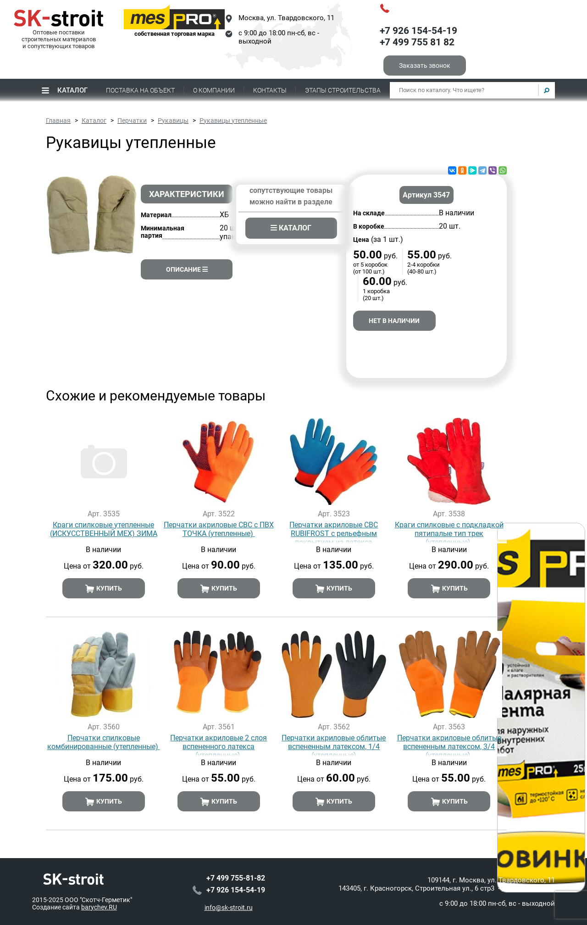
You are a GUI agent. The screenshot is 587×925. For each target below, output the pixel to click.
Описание (187, 269)
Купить (103, 589)
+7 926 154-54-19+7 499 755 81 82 (418, 36)
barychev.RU (99, 906)
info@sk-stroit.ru (229, 907)
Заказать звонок (424, 65)
